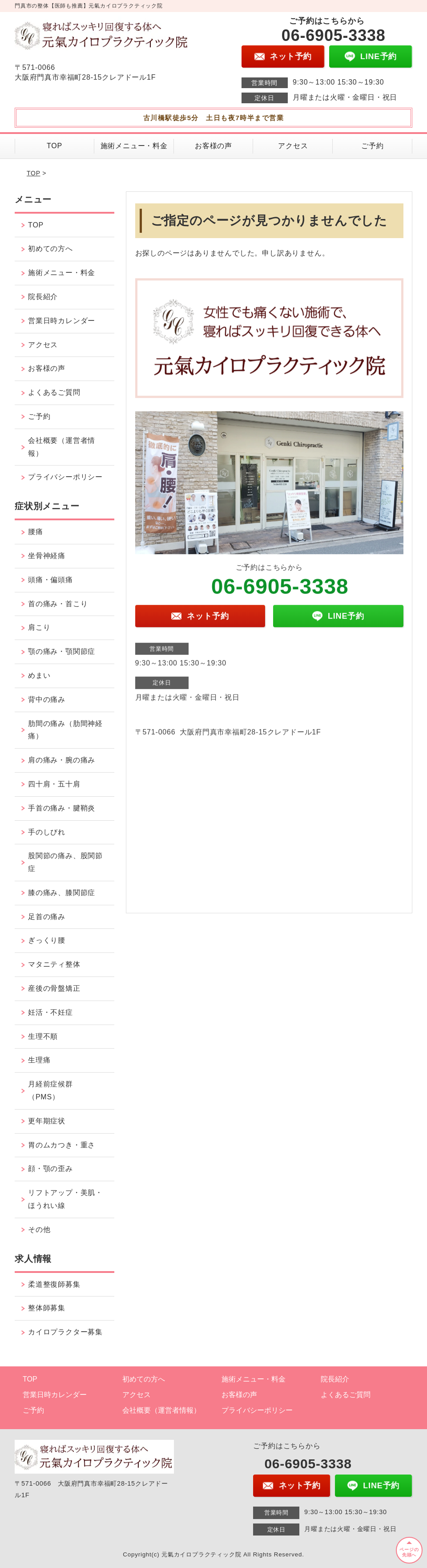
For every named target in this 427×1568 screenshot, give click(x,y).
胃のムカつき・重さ (61, 1145)
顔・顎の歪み (50, 1168)
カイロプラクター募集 (65, 1332)
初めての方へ (50, 248)
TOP (54, 146)
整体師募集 (46, 1308)
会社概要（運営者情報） (61, 447)
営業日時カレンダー (61, 320)
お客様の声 (213, 146)
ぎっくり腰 (46, 940)
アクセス (293, 146)
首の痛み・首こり (58, 604)
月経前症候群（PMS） (50, 1090)
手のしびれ (46, 832)
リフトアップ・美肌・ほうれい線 (65, 1199)
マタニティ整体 (54, 964)
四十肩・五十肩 (54, 784)
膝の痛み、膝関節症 (61, 892)
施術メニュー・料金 (134, 146)
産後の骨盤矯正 (54, 988)
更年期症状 (46, 1121)
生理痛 (39, 1060)
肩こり (39, 627)
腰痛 (35, 531)
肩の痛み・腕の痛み (61, 760)
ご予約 (372, 146)
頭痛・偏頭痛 (50, 579)
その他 (39, 1229)
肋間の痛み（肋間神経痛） (65, 730)
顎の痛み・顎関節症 (61, 651)
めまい (39, 675)
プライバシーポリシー (65, 477)
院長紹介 (43, 296)
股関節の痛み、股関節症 (65, 862)
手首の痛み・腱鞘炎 (61, 808)
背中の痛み (46, 699)
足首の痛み (46, 916)
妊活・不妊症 (50, 1012)
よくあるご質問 (54, 392)
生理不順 (43, 1036)
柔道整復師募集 (54, 1284)
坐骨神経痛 (46, 555)
